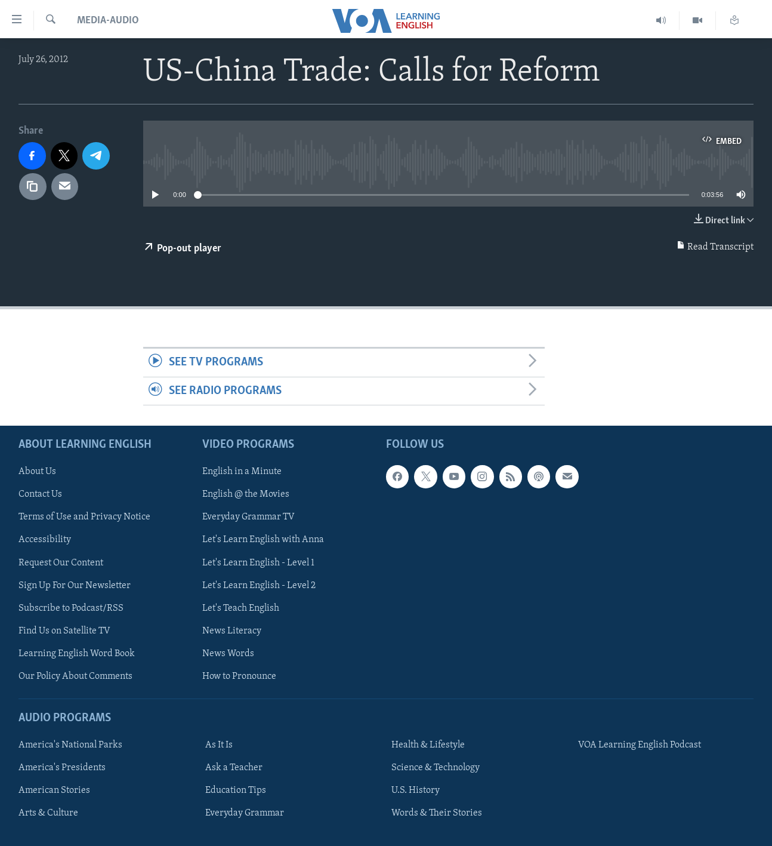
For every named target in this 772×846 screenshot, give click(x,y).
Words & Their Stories (436, 813)
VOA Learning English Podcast (639, 745)
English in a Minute (242, 471)
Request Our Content (60, 562)
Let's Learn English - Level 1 (258, 562)
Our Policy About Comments (75, 676)
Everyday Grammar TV (248, 517)
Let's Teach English (240, 608)
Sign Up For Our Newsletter (74, 585)
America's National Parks (70, 745)
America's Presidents (62, 768)
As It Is (219, 745)
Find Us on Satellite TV (64, 631)
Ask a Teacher (234, 768)
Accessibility (44, 539)
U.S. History (415, 790)
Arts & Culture (48, 813)
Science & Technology (435, 768)
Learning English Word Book (76, 654)
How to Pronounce (239, 676)
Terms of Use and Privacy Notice (84, 517)
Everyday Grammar (244, 813)
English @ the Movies (245, 494)
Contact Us (40, 494)
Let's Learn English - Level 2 (259, 585)
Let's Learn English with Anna (263, 539)
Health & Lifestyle (428, 745)
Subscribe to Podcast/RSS (70, 608)
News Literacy (231, 631)
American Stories (54, 790)
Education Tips (235, 790)
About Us (37, 471)
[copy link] (33, 187)
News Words (228, 654)
